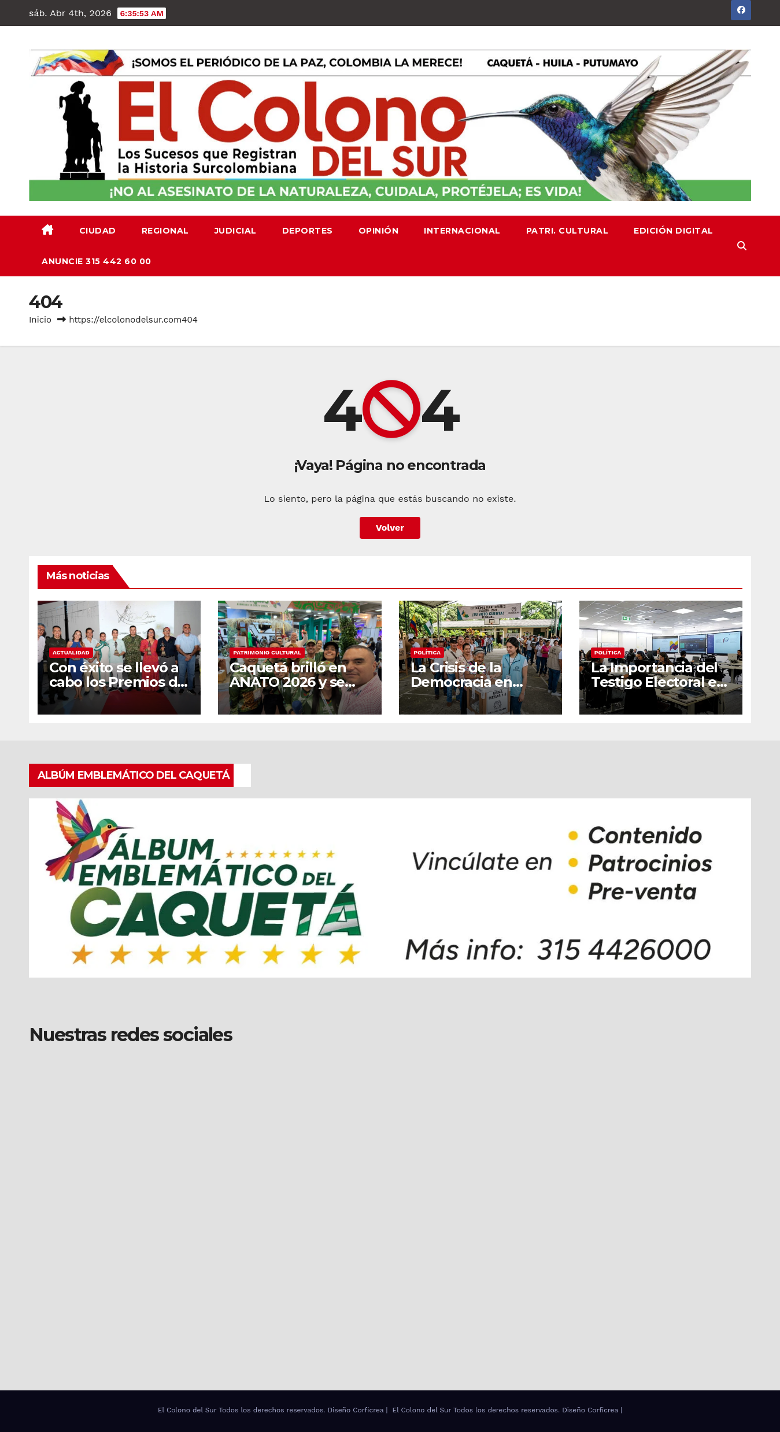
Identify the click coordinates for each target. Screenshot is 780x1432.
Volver (390, 527)
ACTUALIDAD (71, 652)
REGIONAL (165, 230)
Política (427, 652)
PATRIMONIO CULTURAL (267, 652)
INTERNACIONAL (462, 230)
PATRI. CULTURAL (567, 230)
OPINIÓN (378, 230)
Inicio (40, 319)
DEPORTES (307, 230)
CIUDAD (97, 230)
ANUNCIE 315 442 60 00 (96, 261)
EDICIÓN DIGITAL (674, 230)
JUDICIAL (236, 230)
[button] (741, 245)
